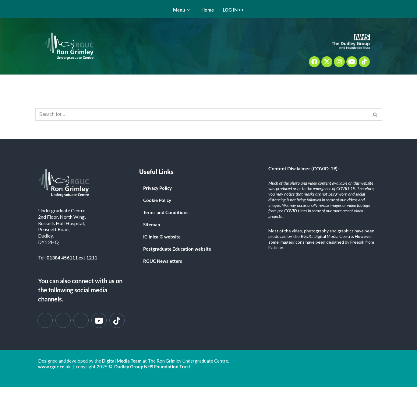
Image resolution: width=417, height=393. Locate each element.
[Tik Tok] (117, 320)
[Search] (202, 114)
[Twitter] (63, 320)
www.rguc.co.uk (54, 367)
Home (207, 9)
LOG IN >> (233, 9)
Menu (181, 10)
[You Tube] (99, 320)
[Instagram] (81, 320)
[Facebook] (45, 320)
